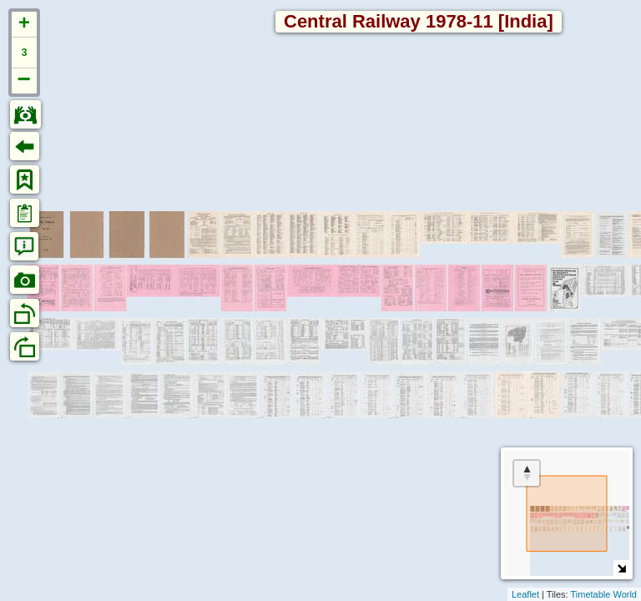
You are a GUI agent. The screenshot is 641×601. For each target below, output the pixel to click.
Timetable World (604, 594)
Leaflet (525, 594)
